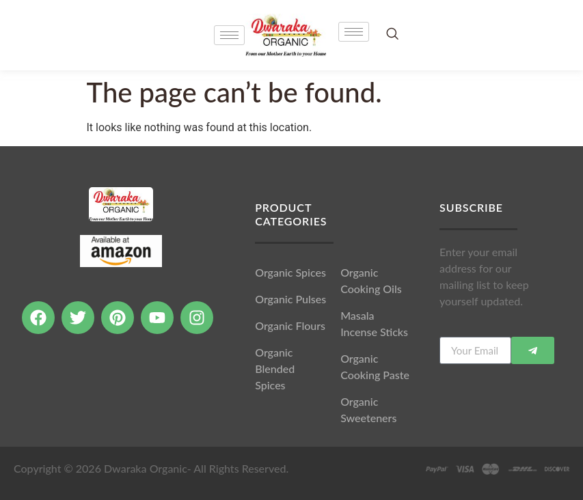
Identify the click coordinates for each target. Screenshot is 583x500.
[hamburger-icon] (353, 32)
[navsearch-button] (392, 34)
